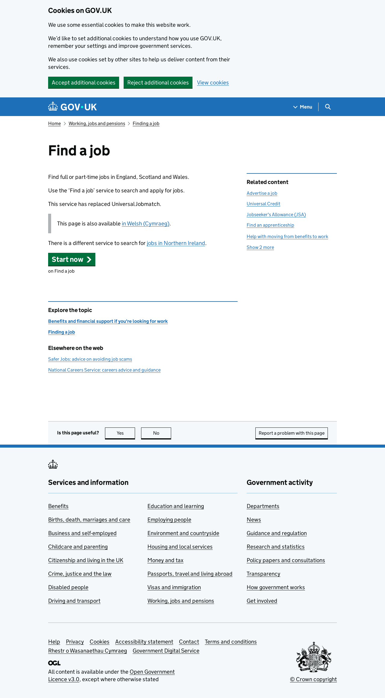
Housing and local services (180, 546)
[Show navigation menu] (303, 107)
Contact (189, 641)
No (162, 433)
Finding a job (146, 123)
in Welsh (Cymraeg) (145, 223)
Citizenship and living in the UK (85, 560)
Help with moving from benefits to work (287, 236)
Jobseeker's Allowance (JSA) (276, 214)
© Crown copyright (313, 679)
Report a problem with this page (292, 433)
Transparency (263, 573)
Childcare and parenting (78, 546)
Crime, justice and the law (80, 573)
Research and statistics (276, 546)
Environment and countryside (183, 533)
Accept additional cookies (84, 82)
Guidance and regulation (277, 533)
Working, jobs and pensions (97, 123)
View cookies (213, 82)
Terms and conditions (231, 641)
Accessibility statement (144, 641)
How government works (276, 587)
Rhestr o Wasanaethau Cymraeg (87, 650)
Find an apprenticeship (270, 225)
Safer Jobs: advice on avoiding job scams (90, 359)
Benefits (58, 506)
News (254, 519)
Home (54, 123)
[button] (71, 259)
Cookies (99, 641)
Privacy (75, 641)
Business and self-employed (82, 533)
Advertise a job (262, 193)
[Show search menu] (328, 107)
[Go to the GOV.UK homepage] (72, 106)
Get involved (262, 600)
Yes (126, 433)
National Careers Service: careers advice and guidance (104, 370)
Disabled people (68, 587)
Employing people (169, 519)
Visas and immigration (174, 587)
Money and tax (165, 560)
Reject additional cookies (158, 82)
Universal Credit (263, 204)
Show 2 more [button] (260, 247)
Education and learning (175, 506)
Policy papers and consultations (286, 560)
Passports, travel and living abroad (190, 573)
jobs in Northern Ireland (176, 243)
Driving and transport (74, 600)
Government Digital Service (166, 650)
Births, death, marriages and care (89, 519)
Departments (263, 506)
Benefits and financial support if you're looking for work (108, 321)
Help (54, 641)
